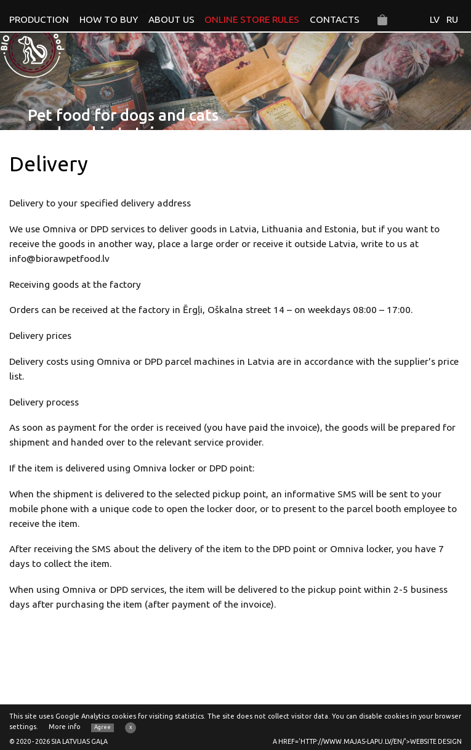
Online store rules (251, 19)
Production (39, 19)
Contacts (335, 19)
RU (452, 19)
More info (65, 726)
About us (171, 19)
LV (435, 19)
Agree (102, 727)
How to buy (108, 19)
